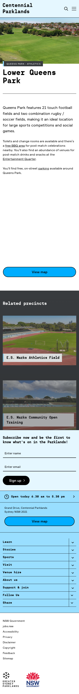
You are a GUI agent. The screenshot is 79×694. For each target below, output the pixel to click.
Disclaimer (9, 642)
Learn (7, 542)
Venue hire (12, 572)
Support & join (16, 587)
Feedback (9, 653)
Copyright (9, 647)
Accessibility (11, 631)
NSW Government (14, 620)
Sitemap (8, 658)
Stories (9, 549)
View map (39, 272)
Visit (7, 564)
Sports (8, 557)
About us (10, 580)
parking (43, 168)
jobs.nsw (8, 626)
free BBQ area (15, 145)
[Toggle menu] (74, 8)
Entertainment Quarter (19, 159)
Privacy (7, 636)
